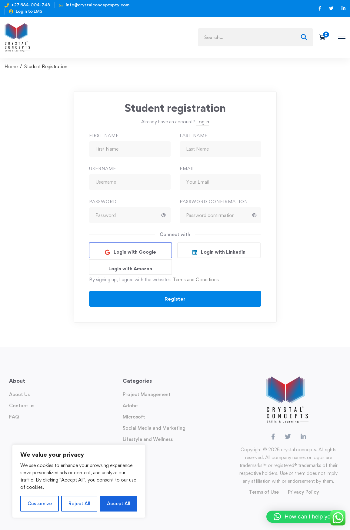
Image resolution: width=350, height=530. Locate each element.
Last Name (194, 135)
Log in (202, 122)
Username (102, 168)
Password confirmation (214, 201)
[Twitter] (288, 436)
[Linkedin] (303, 436)
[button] (305, 517)
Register (175, 299)
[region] (78, 481)
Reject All (79, 503)
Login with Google (134, 252)
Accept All (118, 503)
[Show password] (164, 215)
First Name (104, 135)
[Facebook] (273, 436)
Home (11, 66)
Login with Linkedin (222, 252)
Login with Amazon (130, 269)
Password (103, 201)
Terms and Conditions (196, 279)
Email (187, 168)
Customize (40, 503)
